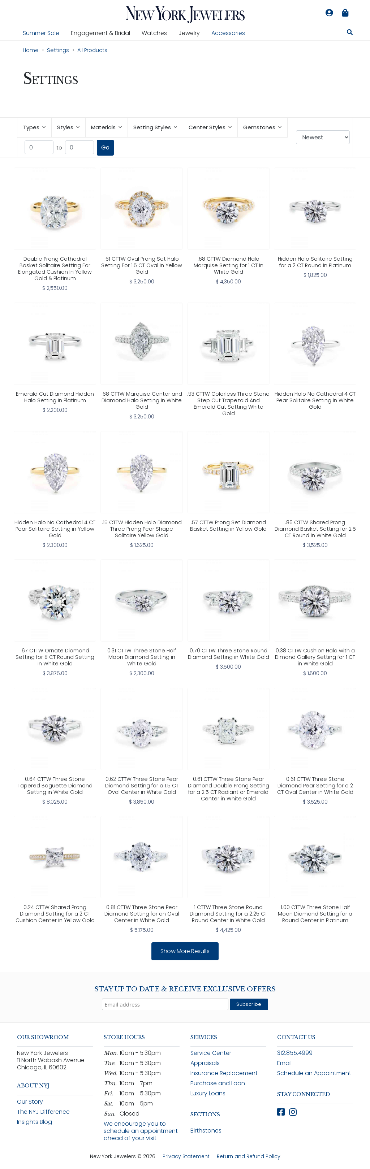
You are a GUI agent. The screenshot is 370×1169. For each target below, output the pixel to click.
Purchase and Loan (217, 1083)
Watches (157, 33)
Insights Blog (34, 1122)
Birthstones (205, 1130)
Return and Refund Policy (248, 1156)
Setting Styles (155, 127)
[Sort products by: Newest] (323, 137)
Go (105, 147)
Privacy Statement (186, 1156)
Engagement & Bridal (103, 33)
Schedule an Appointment (314, 1073)
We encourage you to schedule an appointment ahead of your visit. (141, 1131)
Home (31, 50)
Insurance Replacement (224, 1073)
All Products (92, 50)
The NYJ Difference (43, 1112)
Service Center (210, 1053)
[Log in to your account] (329, 13)
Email (284, 1063)
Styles (68, 127)
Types (34, 127)
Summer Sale (41, 33)
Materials (106, 127)
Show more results (185, 951)
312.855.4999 (295, 1053)
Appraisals (205, 1063)
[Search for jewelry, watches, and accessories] (349, 33)
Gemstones (262, 127)
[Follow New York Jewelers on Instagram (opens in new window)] (293, 1112)
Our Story (30, 1102)
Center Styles (210, 127)
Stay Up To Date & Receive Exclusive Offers (185, 989)
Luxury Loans (207, 1093)
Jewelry (192, 33)
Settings (58, 50)
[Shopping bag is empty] (345, 13)
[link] (55, 230)
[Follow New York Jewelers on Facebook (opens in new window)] (281, 1112)
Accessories (228, 33)
